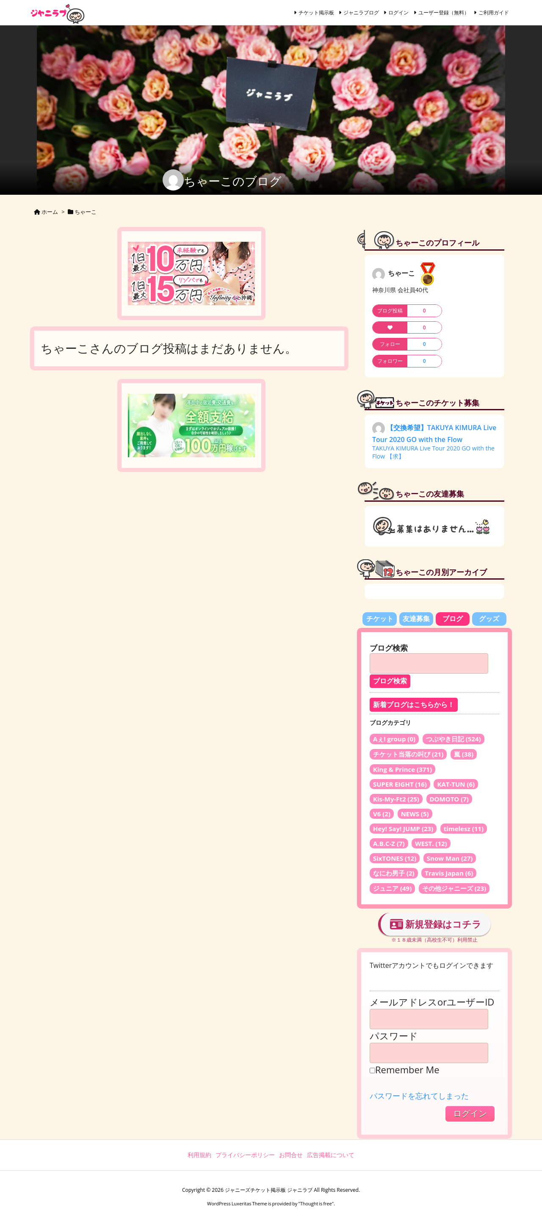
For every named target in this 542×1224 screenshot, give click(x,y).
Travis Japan (449, 873)
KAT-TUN (456, 784)
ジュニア (392, 888)
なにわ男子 (394, 873)
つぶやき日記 (453, 739)
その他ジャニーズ (454, 888)
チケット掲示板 (316, 12)
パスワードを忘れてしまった (419, 1096)
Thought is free (316, 1203)
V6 (381, 814)
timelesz (464, 828)
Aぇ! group (394, 739)
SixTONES (394, 858)
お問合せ (291, 1155)
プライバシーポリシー (245, 1155)
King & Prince (402, 769)
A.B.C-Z (389, 843)
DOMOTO (449, 799)
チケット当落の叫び (408, 754)
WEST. (431, 843)
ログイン (398, 12)
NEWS (415, 814)
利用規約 (199, 1155)
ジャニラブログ (361, 12)
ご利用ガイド (493, 12)
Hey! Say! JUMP (403, 828)
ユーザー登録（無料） (443, 12)
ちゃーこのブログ (233, 181)
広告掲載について (330, 1155)
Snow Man (450, 858)
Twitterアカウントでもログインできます (431, 965)
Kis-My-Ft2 (396, 799)
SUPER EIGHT (400, 784)
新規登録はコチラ (436, 923)
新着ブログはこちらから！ (413, 704)
